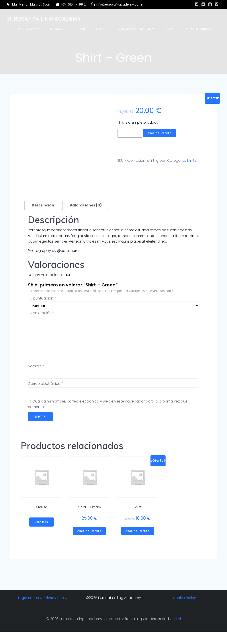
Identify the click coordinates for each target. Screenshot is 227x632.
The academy (28, 29)
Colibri (175, 618)
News (80, 29)
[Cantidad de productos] (129, 133)
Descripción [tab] (43, 205)
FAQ (169, 29)
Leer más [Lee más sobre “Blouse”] (41, 522)
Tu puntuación (42, 298)
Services (59, 29)
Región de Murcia (197, 29)
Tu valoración (41, 312)
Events (101, 29)
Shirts (191, 160)
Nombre (36, 366)
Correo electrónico (45, 383)
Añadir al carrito (159, 133)
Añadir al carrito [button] (89, 531)
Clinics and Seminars (136, 29)
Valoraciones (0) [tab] (86, 205)
